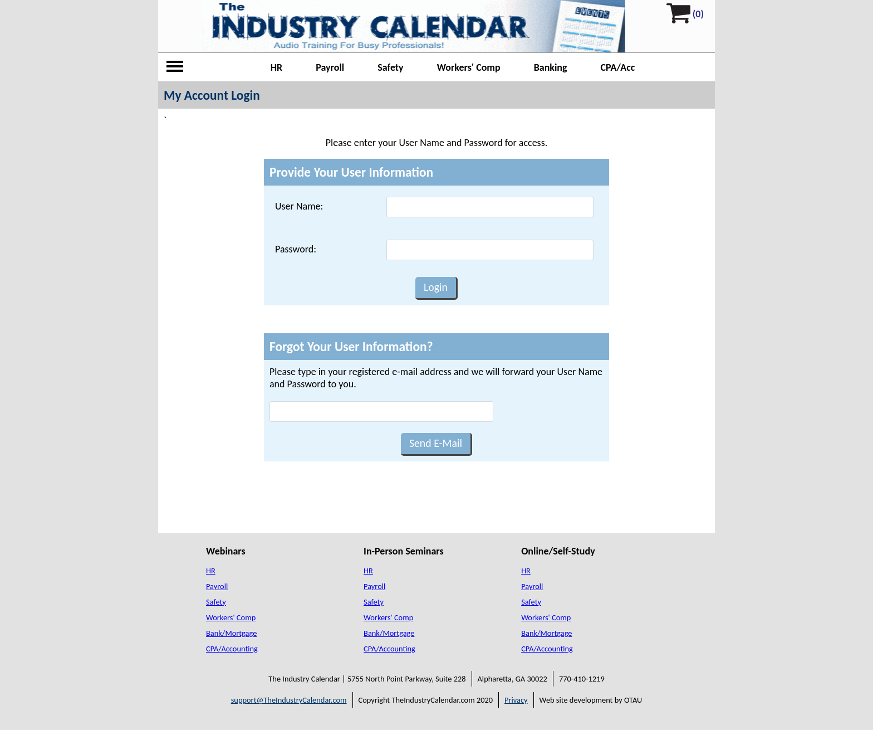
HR (277, 67)
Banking (550, 67)
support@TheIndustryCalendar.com (289, 700)
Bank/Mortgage (231, 633)
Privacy (516, 700)
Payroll (330, 67)
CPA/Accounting (232, 649)
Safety (390, 67)
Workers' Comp (469, 67)
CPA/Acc (618, 67)
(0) (698, 14)
